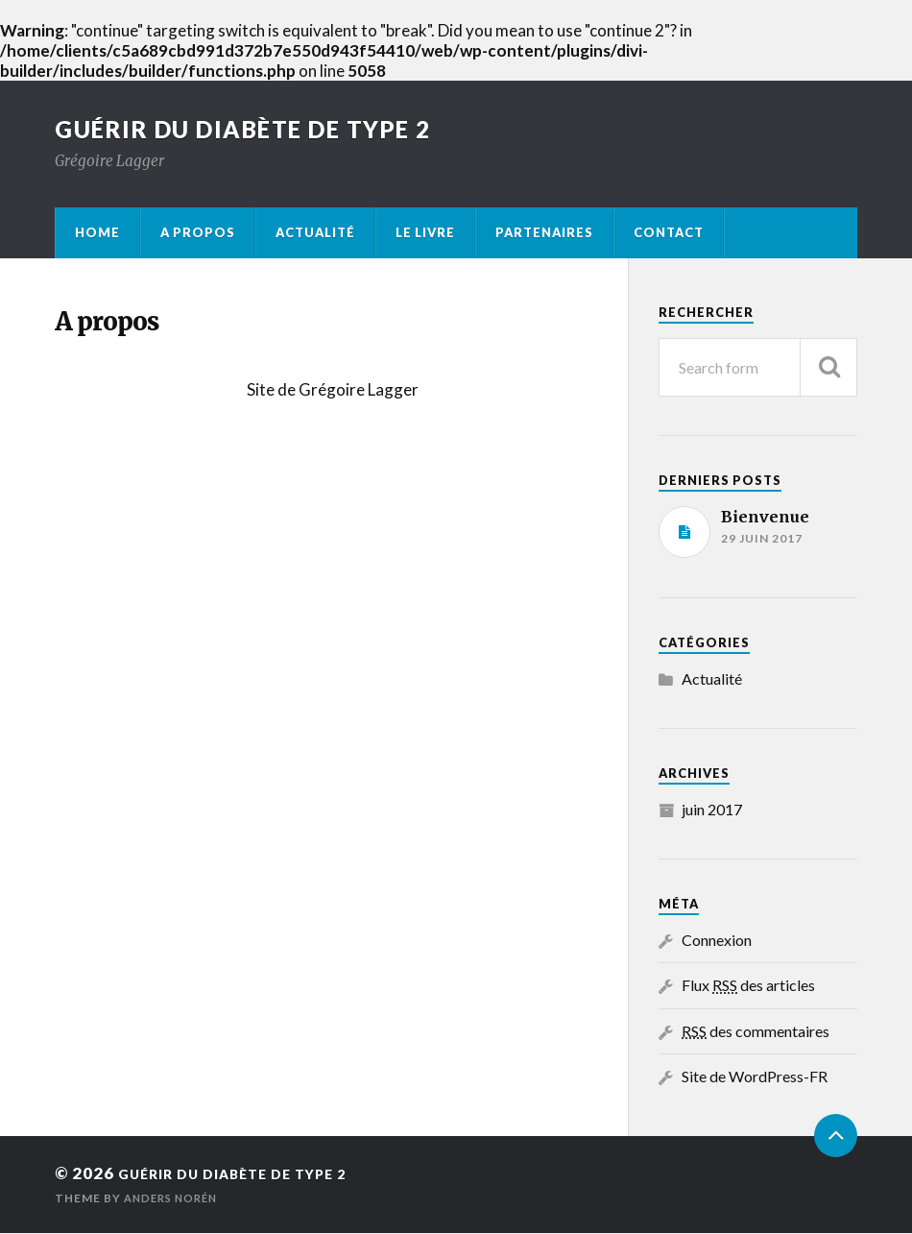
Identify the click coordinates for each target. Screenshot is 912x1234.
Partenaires (544, 234)
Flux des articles (748, 987)
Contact (669, 234)
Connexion (717, 941)
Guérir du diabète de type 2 (265, 130)
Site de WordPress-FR (755, 1078)
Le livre (425, 234)
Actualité (315, 234)
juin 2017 (712, 810)
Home (97, 234)
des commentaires (755, 1032)
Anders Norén (175, 1199)
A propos (197, 234)
